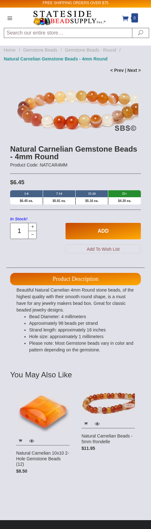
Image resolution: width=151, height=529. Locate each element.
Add (103, 231)
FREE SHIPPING (57, 3)
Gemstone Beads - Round (90, 50)
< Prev (116, 70)
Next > (134, 70)
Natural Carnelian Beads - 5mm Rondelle (107, 438)
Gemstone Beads (40, 50)
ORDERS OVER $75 (90, 3)
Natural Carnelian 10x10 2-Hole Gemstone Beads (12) (42, 458)
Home (10, 50)
